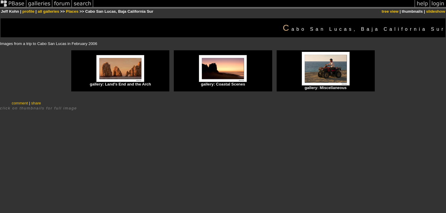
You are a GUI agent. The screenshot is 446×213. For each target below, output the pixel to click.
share (36, 103)
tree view (390, 11)
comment (20, 103)
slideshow (435, 11)
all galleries (48, 11)
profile (28, 11)
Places (72, 11)
